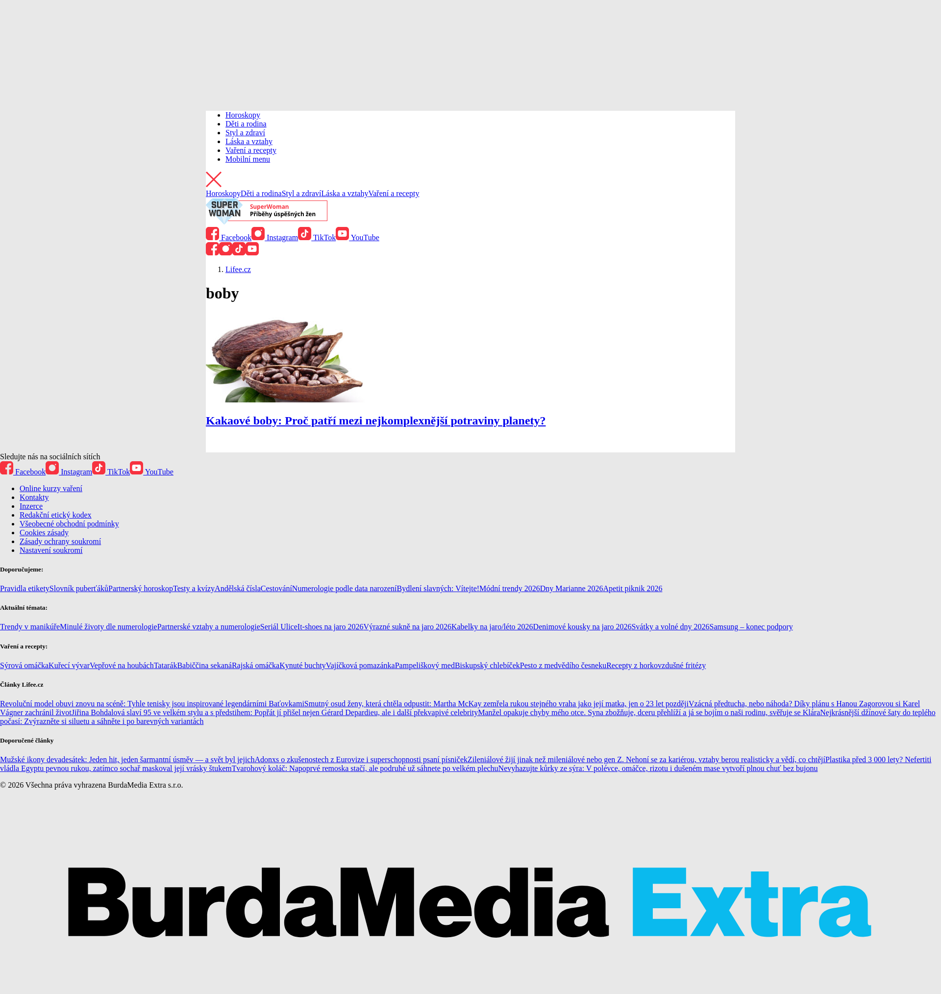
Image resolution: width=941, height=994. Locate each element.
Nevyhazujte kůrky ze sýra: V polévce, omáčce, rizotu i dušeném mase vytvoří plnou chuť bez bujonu (658, 768)
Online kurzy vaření (51, 488)
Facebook (228, 237)
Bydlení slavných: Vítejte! (438, 588)
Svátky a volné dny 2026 (670, 626)
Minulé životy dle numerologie (108, 626)
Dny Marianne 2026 (571, 588)
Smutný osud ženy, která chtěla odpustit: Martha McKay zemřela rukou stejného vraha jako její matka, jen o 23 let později (496, 703)
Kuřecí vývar (69, 665)
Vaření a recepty (250, 150)
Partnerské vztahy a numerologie (208, 626)
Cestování (276, 588)
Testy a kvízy (194, 588)
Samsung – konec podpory (751, 626)
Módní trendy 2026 (509, 588)
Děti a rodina (246, 124)
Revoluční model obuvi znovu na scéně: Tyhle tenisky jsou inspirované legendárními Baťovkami (152, 703)
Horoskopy (242, 115)
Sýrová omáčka (24, 665)
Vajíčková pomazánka (360, 665)
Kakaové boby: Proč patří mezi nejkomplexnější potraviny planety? (376, 420)
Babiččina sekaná (204, 665)
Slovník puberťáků (79, 588)
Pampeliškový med (425, 665)
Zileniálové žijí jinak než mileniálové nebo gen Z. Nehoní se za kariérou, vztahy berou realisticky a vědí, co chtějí (646, 759)
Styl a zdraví (245, 132)
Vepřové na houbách (122, 665)
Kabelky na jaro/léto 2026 (492, 626)
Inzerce (31, 506)
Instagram (274, 237)
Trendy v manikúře (30, 626)
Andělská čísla (238, 588)
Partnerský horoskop (140, 588)
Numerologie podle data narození (344, 588)
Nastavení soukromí (51, 550)
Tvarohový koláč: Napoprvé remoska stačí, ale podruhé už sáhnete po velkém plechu (365, 768)
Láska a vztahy (248, 141)
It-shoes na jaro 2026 (330, 626)
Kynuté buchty (302, 665)
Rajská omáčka (255, 665)
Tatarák (165, 665)
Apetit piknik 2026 (633, 588)
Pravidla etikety (25, 588)
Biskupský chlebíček (487, 665)
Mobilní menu (247, 159)
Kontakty (34, 497)
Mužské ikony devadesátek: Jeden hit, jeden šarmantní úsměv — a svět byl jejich (127, 759)
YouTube (357, 237)
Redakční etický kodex (56, 515)
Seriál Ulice (278, 626)
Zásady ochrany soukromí (60, 541)
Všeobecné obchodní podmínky (69, 524)
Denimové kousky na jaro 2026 (582, 626)
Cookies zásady (44, 532)
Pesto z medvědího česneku (563, 665)
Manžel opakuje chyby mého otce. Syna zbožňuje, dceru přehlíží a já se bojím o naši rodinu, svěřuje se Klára (649, 712)
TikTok (317, 237)
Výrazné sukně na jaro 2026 (407, 626)
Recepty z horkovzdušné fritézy (656, 665)
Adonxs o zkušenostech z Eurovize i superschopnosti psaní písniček (361, 759)
